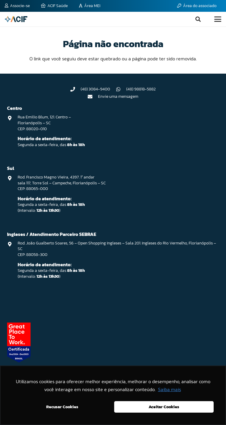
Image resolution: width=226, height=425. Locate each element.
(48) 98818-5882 (141, 89)
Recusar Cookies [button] (62, 406)
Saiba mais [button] (169, 389)
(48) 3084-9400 (95, 89)
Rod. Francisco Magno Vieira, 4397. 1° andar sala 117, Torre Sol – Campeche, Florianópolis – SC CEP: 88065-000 (62, 183)
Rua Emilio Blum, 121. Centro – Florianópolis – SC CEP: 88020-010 (44, 123)
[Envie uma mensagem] (93, 96)
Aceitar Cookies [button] (164, 406)
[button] (198, 19)
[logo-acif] (16, 19)
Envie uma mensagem (118, 96)
